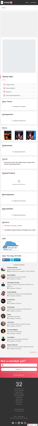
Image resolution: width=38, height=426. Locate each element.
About (4, 8)
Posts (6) (19, 85)
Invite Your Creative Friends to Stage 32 (19, 418)
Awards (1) (19, 92)
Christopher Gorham (13, 282)
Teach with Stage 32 (19, 395)
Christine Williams (12, 330)
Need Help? (19, 397)
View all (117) (33, 352)
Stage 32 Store (20, 411)
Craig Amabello (11, 292)
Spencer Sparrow (12, 345)
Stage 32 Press (19, 392)
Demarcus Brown (12, 267)
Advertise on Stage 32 (19, 394)
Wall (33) (19, 88)
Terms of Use (19, 399)
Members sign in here (19, 375)
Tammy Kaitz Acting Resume (11, 95)
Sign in (27, 2)
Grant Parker (11, 299)
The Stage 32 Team (19, 388)
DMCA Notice (19, 401)
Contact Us (19, 404)
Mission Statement (19, 390)
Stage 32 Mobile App (19, 409)
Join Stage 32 (33, 2)
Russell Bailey (11, 275)
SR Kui (9, 314)
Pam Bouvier (11, 307)
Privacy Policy (19, 402)
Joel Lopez (10, 322)
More (35, 135)
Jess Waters (11, 337)
